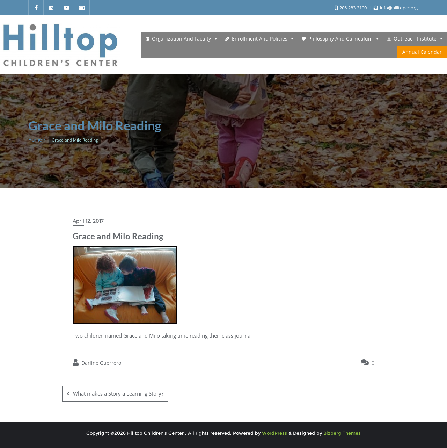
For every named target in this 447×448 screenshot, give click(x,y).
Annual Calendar (422, 52)
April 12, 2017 (88, 221)
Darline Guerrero (97, 362)
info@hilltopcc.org (396, 8)
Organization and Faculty (185, 39)
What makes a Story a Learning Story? (118, 393)
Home (35, 139)
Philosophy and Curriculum (344, 39)
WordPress (274, 432)
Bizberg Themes (342, 432)
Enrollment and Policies (263, 39)
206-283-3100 (351, 8)
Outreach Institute (419, 39)
